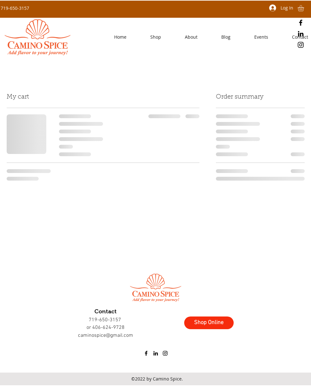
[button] (182, 37)
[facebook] (301, 23)
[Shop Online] (209, 322)
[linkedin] (301, 34)
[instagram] (301, 45)
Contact (105, 311)
